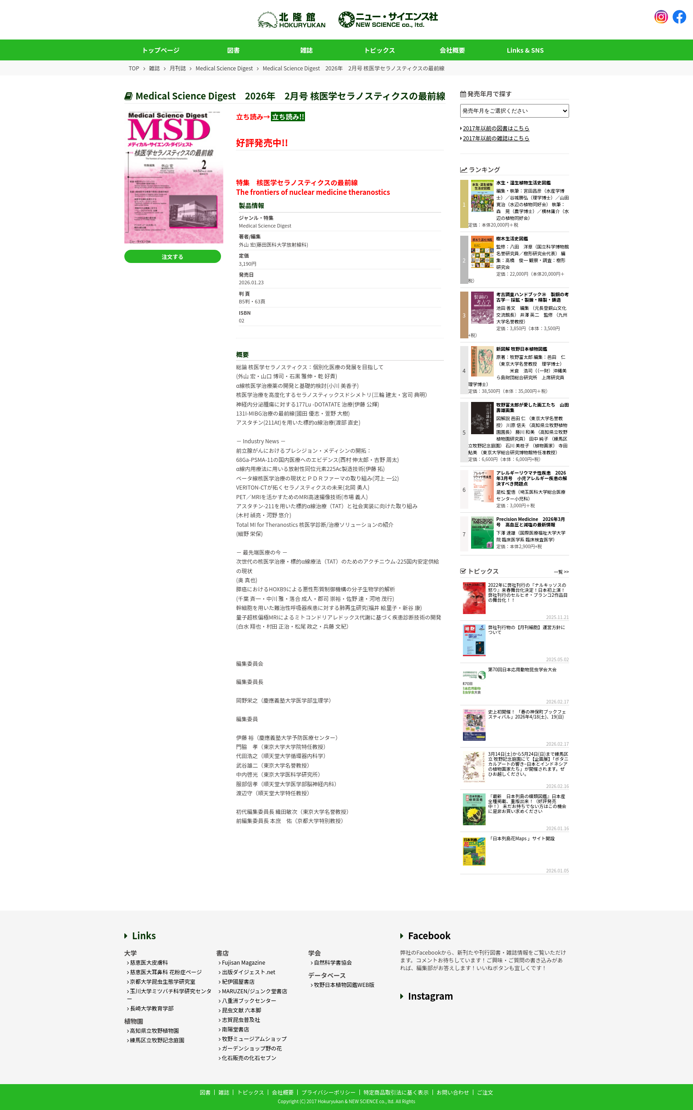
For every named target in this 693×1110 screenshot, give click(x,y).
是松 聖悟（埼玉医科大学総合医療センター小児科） (530, 495)
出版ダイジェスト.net (247, 972)
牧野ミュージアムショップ (253, 1038)
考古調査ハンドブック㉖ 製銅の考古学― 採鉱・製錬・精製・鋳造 (532, 297)
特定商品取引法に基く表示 (396, 1092)
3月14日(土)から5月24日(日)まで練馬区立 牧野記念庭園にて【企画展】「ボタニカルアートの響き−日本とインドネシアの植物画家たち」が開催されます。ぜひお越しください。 (528, 763)
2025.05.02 (557, 659)
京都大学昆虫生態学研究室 (161, 981)
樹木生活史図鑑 (512, 238)
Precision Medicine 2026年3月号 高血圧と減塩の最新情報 (530, 521)
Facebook (429, 935)
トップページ (161, 50)
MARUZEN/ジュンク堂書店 (253, 991)
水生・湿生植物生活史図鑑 (523, 182)
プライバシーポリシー (328, 1092)
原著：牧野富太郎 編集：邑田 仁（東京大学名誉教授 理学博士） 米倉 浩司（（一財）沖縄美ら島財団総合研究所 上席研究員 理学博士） (518, 370)
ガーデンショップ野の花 (250, 1048)
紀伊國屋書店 (237, 981)
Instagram (430, 995)
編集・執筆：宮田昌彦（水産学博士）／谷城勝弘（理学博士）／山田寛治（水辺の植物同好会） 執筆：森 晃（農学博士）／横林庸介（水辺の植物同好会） (532, 204)
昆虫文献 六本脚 (240, 1010)
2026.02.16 (557, 786)
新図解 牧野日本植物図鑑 (521, 348)
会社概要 (452, 50)
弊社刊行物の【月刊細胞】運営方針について (526, 629)
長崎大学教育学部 (150, 1008)
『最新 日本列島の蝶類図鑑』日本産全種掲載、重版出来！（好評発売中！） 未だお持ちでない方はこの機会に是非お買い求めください (527, 803)
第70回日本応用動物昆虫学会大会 (522, 669)
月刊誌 (178, 68)
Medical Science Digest (224, 68)
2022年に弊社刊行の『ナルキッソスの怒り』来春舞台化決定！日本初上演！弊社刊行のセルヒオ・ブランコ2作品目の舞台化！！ (528, 592)
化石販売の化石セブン (247, 1057)
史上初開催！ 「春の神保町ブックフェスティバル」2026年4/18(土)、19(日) (527, 714)
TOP (134, 68)
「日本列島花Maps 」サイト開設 (521, 838)
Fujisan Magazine (242, 962)
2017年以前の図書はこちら (496, 128)
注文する (173, 256)
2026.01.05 (557, 870)
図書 (233, 50)
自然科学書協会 (331, 962)
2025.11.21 (557, 617)
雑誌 (306, 50)
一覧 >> (561, 571)
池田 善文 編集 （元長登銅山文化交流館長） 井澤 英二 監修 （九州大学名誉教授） (532, 314)
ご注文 (485, 1092)
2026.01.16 (557, 828)
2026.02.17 (557, 701)
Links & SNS (525, 50)
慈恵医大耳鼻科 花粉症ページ (164, 972)
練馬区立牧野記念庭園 (156, 1040)
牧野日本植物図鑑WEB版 (342, 984)
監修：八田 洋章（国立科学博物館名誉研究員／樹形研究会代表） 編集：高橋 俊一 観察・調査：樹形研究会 (532, 256)
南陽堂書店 (234, 1029)
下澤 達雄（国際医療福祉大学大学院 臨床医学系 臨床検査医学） (530, 536)
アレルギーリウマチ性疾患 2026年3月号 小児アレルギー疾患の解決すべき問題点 (531, 478)
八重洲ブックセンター (247, 1000)
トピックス (379, 50)
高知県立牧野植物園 (153, 1030)
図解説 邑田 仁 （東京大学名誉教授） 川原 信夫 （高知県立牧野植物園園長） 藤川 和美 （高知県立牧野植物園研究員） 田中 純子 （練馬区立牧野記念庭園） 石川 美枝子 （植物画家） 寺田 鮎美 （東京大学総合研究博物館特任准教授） (518, 435)
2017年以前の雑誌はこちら (496, 138)
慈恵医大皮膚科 (147, 962)
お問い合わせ (453, 1092)
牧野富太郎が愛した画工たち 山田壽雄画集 (532, 407)
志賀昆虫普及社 (239, 1019)
